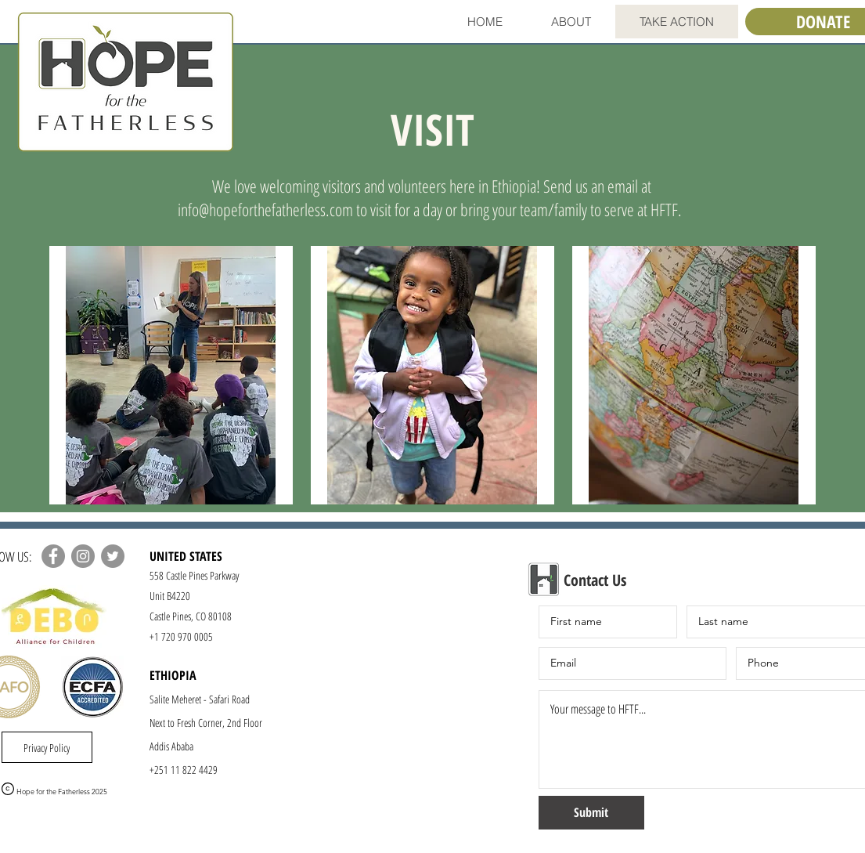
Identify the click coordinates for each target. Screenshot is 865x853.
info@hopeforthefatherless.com (265, 209)
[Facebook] (53, 556)
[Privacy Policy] (47, 747)
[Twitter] (112, 556)
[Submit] (591, 813)
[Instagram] (83, 556)
